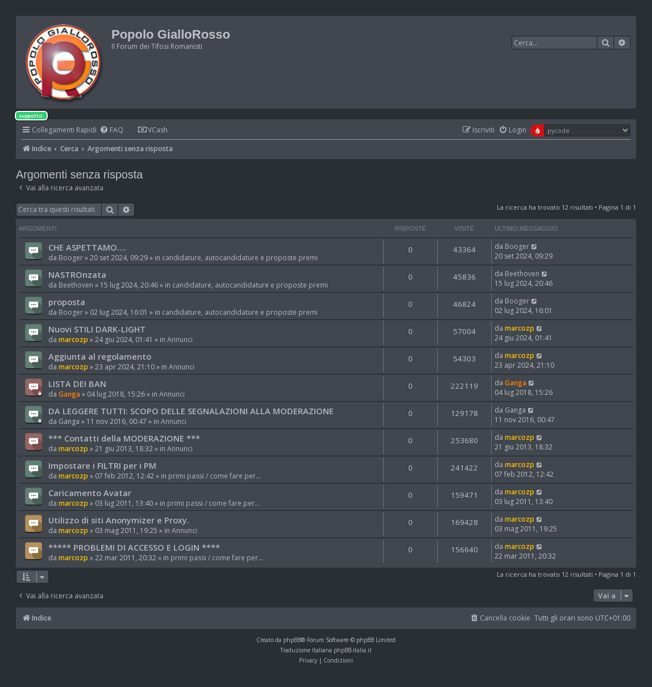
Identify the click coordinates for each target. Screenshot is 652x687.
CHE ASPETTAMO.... (87, 247)
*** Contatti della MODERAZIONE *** (124, 438)
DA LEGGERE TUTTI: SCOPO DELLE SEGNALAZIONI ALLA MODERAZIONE (191, 411)
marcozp (73, 339)
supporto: (31, 115)
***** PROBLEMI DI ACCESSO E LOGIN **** (134, 547)
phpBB (292, 640)
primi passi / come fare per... (214, 476)
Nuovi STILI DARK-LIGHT (97, 329)
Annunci (180, 339)
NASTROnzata (77, 274)
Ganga (69, 394)
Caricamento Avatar (89, 492)
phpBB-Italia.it (353, 650)
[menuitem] (111, 130)
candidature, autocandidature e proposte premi (240, 258)
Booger (71, 258)
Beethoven (76, 285)
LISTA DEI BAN (77, 383)
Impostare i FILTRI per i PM (102, 465)
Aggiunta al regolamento (99, 356)
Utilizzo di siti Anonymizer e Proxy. (118, 520)
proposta (66, 301)
